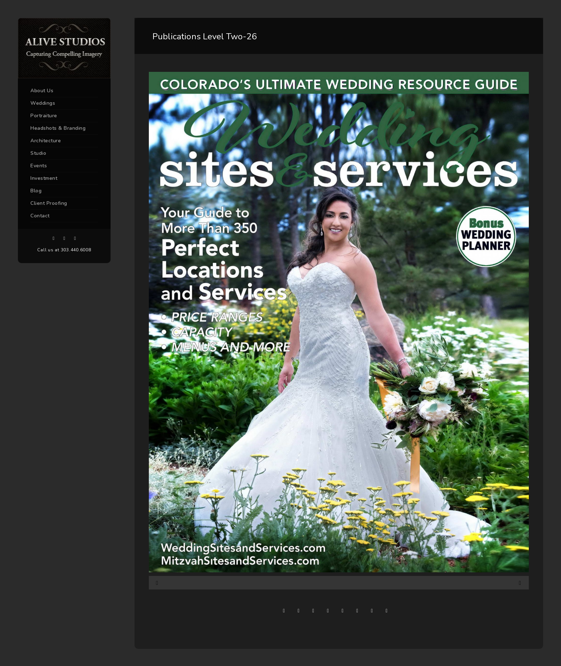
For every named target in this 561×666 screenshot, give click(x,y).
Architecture (45, 140)
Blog (36, 190)
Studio (38, 153)
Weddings (42, 103)
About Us (41, 90)
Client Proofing (48, 203)
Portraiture (43, 115)
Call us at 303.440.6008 (64, 250)
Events (38, 165)
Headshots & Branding (58, 128)
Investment (43, 178)
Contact (40, 215)
